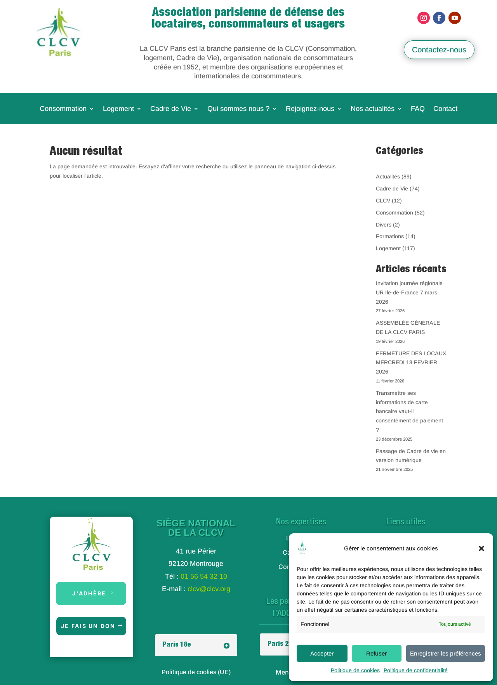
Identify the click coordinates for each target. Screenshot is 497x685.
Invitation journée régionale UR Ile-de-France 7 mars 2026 (409, 292)
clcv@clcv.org (209, 589)
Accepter (322, 653)
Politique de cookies (355, 670)
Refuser (376, 653)
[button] (481, 548)
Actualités (388, 176)
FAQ (418, 109)
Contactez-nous (439, 49)
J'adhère (89, 593)
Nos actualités (372, 109)
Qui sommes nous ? (238, 109)
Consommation (63, 109)
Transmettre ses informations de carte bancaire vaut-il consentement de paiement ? (409, 411)
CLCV (383, 200)
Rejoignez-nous (310, 109)
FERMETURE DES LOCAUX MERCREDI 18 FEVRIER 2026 (411, 362)
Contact (445, 109)
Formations (390, 236)
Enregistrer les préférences (445, 653)
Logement (118, 109)
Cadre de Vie (170, 109)
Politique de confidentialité (416, 670)
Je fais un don (88, 626)
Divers (383, 224)
